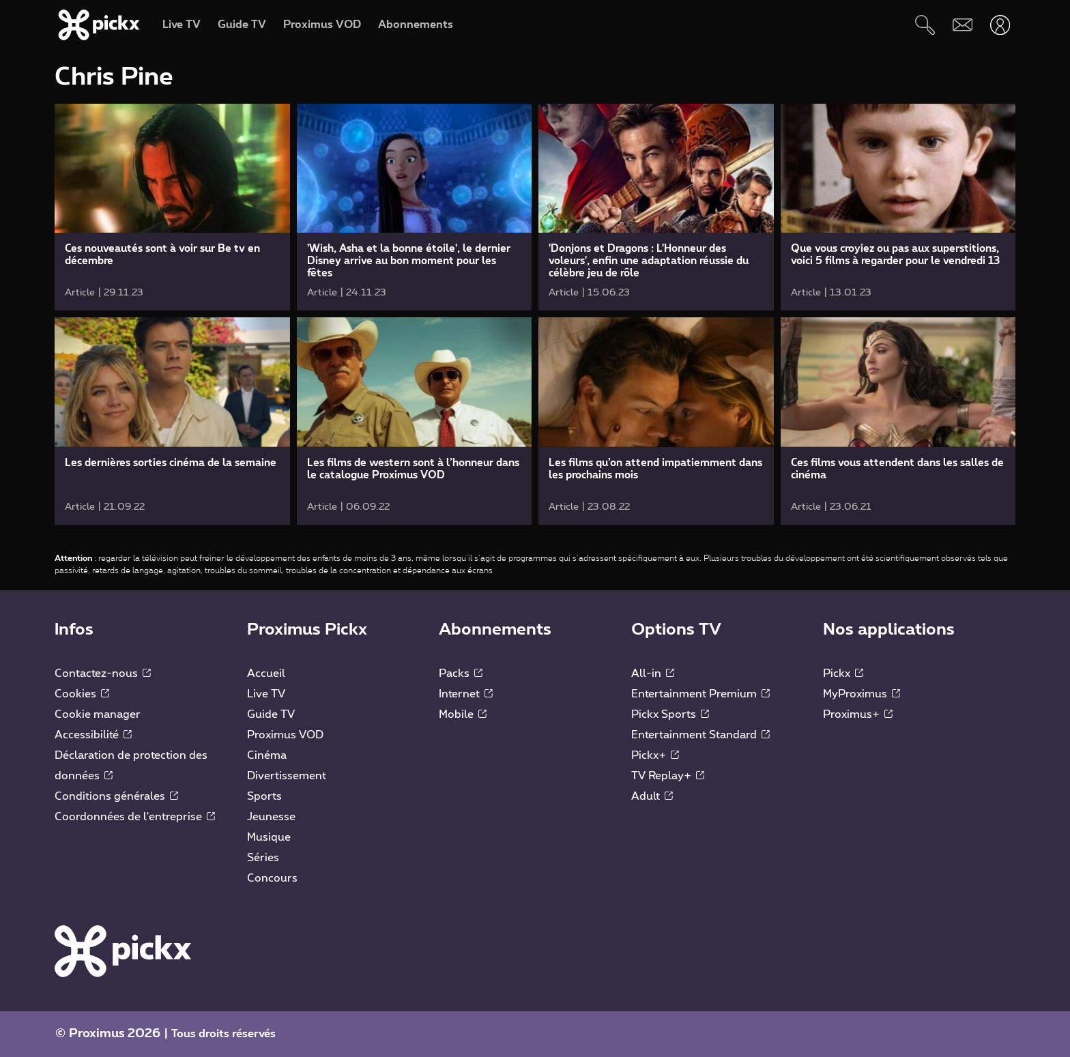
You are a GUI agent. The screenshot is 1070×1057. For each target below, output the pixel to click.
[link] (172, 207)
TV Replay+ (667, 775)
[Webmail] (962, 25)
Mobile (463, 714)
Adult (652, 796)
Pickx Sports (670, 714)
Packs (460, 673)
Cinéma (267, 755)
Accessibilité (93, 734)
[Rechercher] (925, 25)
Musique (269, 837)
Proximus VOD (285, 734)
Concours (272, 878)
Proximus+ (858, 714)
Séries (263, 857)
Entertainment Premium (700, 694)
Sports (264, 796)
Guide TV (271, 714)
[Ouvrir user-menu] (1000, 25)
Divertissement (286, 775)
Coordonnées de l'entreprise (135, 816)
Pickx (843, 673)
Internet (466, 694)
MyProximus (861, 694)
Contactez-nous (103, 673)
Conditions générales (116, 796)
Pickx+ (655, 755)
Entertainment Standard (700, 734)
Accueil (266, 673)
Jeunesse (271, 816)
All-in (652, 673)
